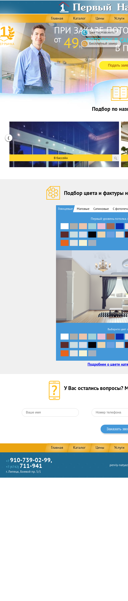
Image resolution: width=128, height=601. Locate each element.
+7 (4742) (24, 467)
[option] (64, 141)
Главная (57, 18)
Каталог (79, 18)
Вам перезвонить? (99, 32)
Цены (100, 18)
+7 (29, 461)
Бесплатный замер (99, 44)
